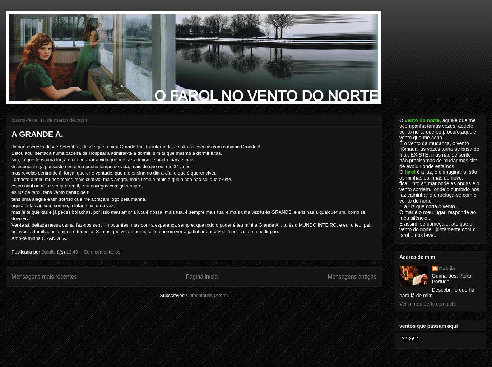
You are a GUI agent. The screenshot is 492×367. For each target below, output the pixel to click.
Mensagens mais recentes (44, 277)
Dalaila (447, 268)
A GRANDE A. (37, 134)
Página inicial (202, 277)
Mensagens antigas (352, 277)
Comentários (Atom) (207, 295)
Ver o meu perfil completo (427, 304)
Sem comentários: (103, 252)
